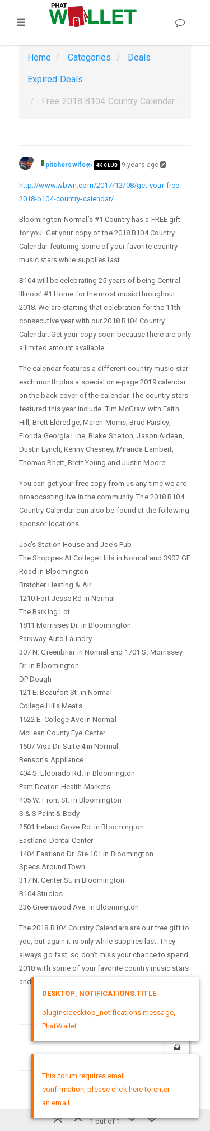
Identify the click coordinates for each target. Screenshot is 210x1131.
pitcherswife (65, 165)
